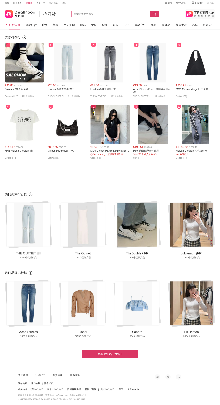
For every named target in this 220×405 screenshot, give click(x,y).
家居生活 (181, 25)
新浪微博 (157, 377)
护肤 (45, 25)
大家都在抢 (13, 37)
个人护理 (69, 25)
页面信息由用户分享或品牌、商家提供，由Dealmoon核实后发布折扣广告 (52, 395)
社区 (64, 3)
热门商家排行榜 (16, 194)
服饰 (83, 25)
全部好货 (31, 25)
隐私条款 (48, 383)
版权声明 (75, 375)
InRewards (133, 389)
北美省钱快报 (36, 389)
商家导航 (53, 3)
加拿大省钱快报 (55, 389)
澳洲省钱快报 (107, 389)
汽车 (195, 25)
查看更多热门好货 (110, 354)
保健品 (166, 25)
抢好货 (29, 3)
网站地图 (22, 383)
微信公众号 (168, 377)
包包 (115, 25)
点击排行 (40, 3)
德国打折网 (90, 389)
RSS (178, 377)
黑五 (121, 389)
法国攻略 (17, 3)
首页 (7, 3)
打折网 (20, 13)
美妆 (55, 25)
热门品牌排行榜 (16, 272)
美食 (154, 25)
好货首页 (12, 25)
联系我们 (182, 2)
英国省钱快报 (74, 389)
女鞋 (94, 25)
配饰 (104, 25)
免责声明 (58, 375)
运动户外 (140, 25)
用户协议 (35, 383)
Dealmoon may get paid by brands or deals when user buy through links (51, 399)
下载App (196, 2)
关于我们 (23, 375)
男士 (126, 25)
